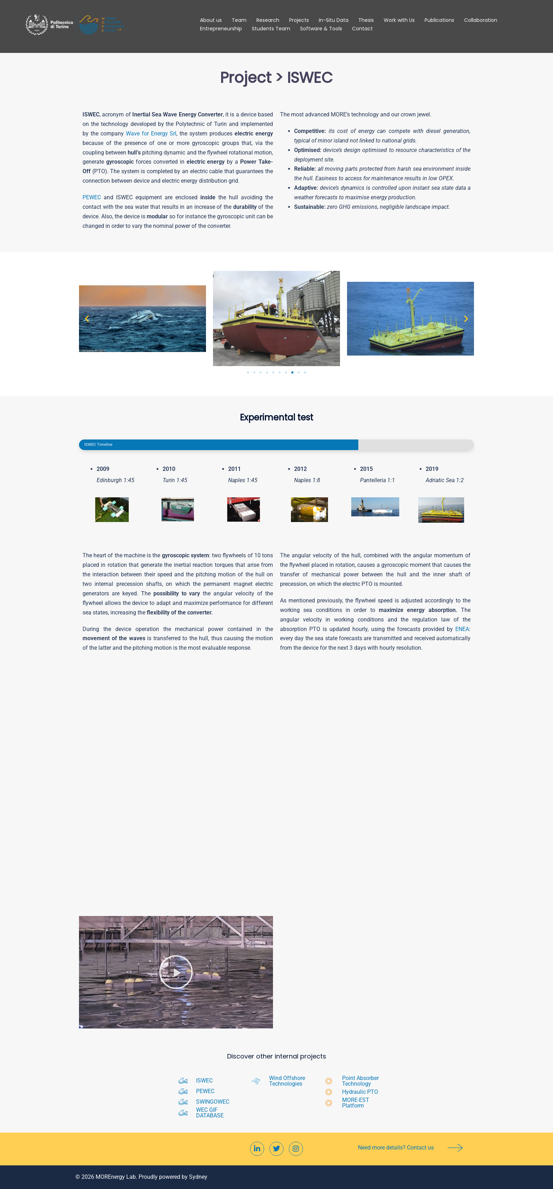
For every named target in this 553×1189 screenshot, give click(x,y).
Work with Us (399, 20)
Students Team (271, 28)
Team (239, 20)
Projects (299, 20)
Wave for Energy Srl (151, 133)
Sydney (198, 1176)
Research (267, 20)
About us (211, 20)
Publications (439, 20)
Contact (362, 28)
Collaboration (480, 20)
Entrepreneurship (221, 28)
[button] (87, 318)
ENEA (462, 629)
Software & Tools (321, 28)
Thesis (366, 20)
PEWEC (92, 197)
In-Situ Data (333, 20)
